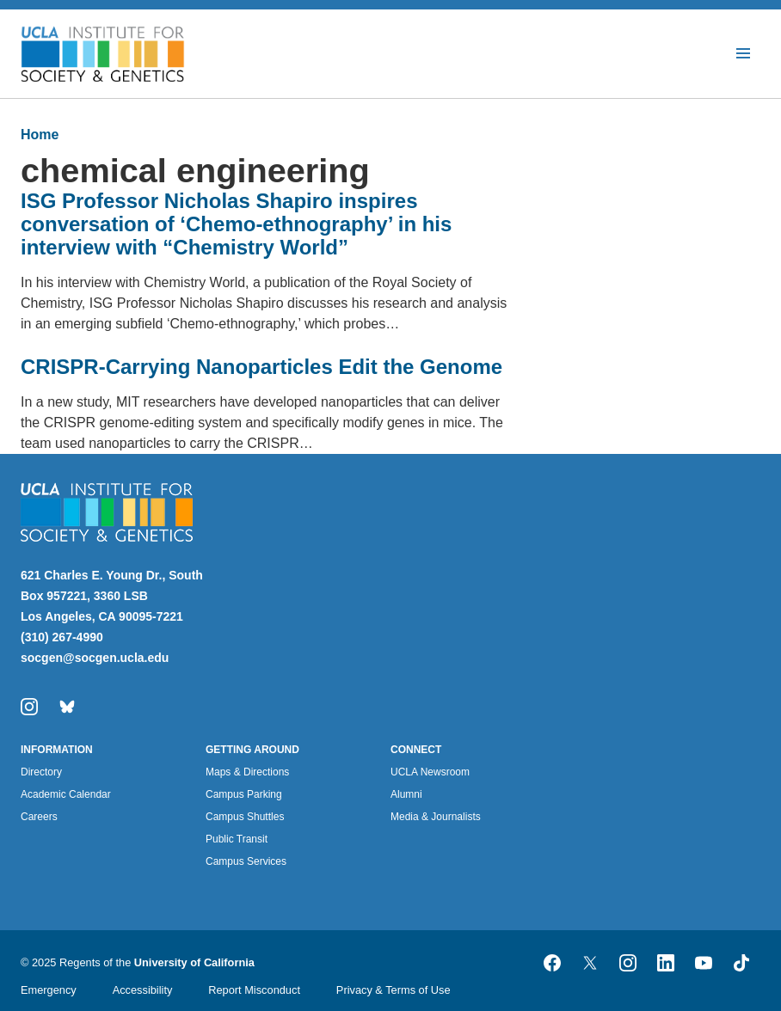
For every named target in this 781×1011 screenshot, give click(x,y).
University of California (194, 962)
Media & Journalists (435, 817)
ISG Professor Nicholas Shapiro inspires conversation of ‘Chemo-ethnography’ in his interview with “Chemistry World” (236, 224)
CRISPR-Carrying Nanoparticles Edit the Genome (261, 366)
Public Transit (237, 839)
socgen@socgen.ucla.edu (95, 658)
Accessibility (143, 989)
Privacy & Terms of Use (393, 989)
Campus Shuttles (245, 817)
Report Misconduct (254, 989)
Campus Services (246, 861)
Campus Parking (244, 794)
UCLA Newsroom (430, 772)
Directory (41, 772)
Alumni (406, 794)
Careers (39, 817)
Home (39, 134)
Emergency (49, 989)
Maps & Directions (247, 772)
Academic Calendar (66, 794)
